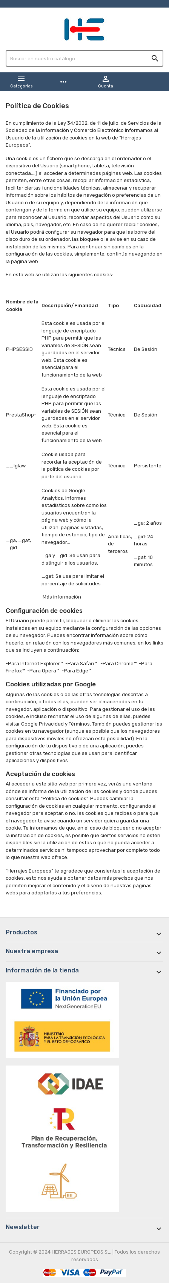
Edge (82, 671)
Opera (49, 671)
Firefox (14, 671)
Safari (87, 663)
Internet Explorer (40, 663)
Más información (62, 597)
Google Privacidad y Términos (55, 724)
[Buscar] (84, 58)
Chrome (124, 663)
